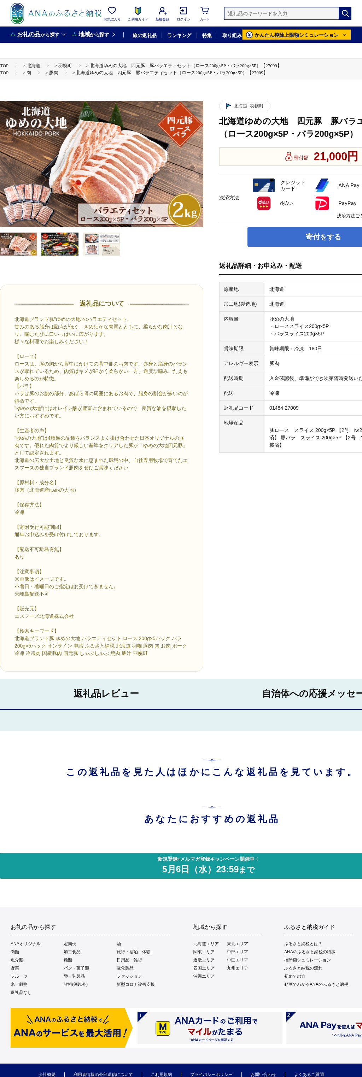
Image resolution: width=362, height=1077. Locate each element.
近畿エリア (204, 960)
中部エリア (237, 951)
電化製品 (125, 968)
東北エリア (237, 943)
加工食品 (72, 951)
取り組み (231, 35)
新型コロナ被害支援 (136, 984)
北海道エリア (206, 943)
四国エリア (204, 968)
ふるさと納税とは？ (303, 943)
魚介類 (17, 960)
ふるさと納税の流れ (303, 968)
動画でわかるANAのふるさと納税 (316, 984)
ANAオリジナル (26, 943)
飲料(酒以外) (76, 984)
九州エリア (237, 968)
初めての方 (294, 976)
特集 (207, 35)
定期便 (70, 943)
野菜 (15, 968)
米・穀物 (19, 984)
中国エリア (237, 960)
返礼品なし (21, 992)
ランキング (179, 35)
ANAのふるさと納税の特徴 (309, 951)
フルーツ (19, 976)
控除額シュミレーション (307, 960)
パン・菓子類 (76, 968)
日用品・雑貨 (129, 960)
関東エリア (204, 951)
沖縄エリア (204, 976)
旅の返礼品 (144, 35)
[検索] (345, 13)
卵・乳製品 (74, 976)
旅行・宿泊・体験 (134, 951)
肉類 (15, 951)
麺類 (68, 960)
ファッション (129, 976)
